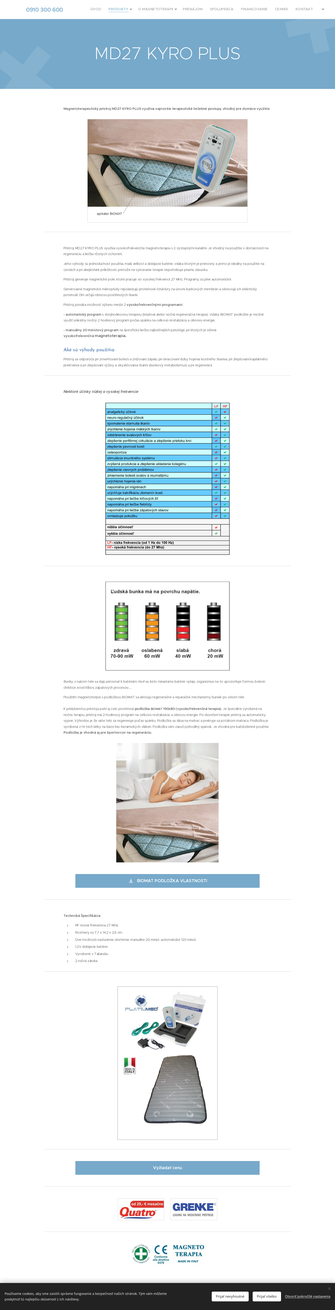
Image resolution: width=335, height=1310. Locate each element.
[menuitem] (253, 9)
